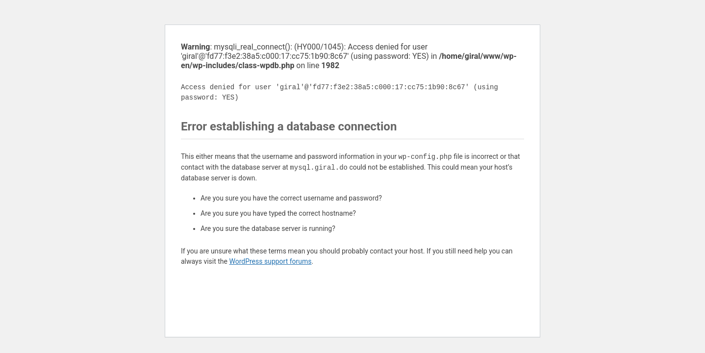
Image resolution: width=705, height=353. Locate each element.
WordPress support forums (270, 261)
